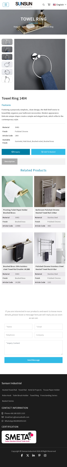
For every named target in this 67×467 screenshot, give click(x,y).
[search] (43, 5)
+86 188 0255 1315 (17, 413)
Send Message (33, 360)
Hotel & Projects (35, 390)
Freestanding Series (48, 395)
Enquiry (16, 152)
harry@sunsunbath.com (19, 417)
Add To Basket (48, 152)
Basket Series (8, 401)
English (58, 4)
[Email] (49, 327)
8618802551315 (20, 421)
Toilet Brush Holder (21, 395)
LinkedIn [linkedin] (33, 455)
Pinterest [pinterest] (39, 455)
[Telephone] (18, 335)
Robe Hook (6, 395)
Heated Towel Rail (9, 390)
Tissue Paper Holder (51, 390)
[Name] (18, 327)
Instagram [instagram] (45, 455)
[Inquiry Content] (33, 347)
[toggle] (6, 5)
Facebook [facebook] (21, 455)
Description (10, 161)
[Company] (49, 335)
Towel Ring (34, 395)
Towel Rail (22, 390)
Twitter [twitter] (27, 455)
